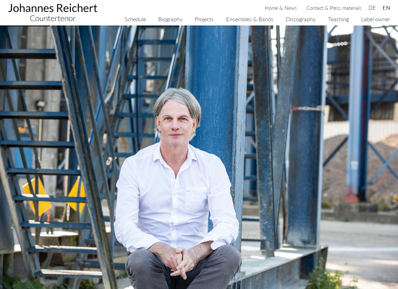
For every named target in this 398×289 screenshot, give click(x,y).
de (372, 7)
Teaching (338, 19)
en (386, 7)
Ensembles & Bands (250, 19)
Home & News (281, 8)
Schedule (135, 19)
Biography (170, 19)
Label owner (375, 19)
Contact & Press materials (334, 8)
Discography (301, 19)
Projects (204, 19)
